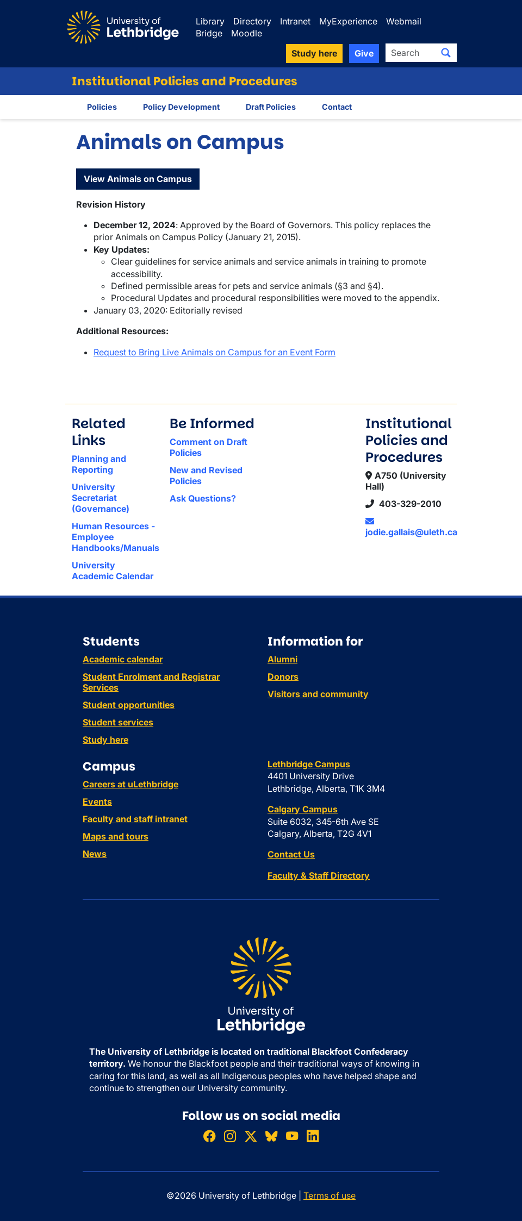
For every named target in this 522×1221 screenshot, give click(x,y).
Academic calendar (123, 659)
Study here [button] (314, 53)
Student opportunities (129, 704)
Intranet (295, 21)
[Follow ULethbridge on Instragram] (230, 1136)
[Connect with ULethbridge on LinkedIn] (312, 1136)
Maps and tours (115, 836)
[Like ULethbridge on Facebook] (209, 1136)
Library (210, 21)
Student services (118, 722)
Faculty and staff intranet (135, 818)
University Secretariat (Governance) (100, 497)
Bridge (209, 33)
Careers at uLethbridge (130, 784)
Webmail (403, 21)
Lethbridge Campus (309, 764)
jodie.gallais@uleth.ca (411, 527)
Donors (283, 676)
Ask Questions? (203, 498)
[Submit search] (446, 52)
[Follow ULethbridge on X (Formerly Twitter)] (250, 1136)
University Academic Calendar (112, 570)
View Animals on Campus (138, 178)
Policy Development (181, 106)
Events (97, 801)
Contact (337, 106)
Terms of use (329, 1195)
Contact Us (291, 854)
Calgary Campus (303, 809)
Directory (252, 21)
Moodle (246, 33)
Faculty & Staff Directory (319, 875)
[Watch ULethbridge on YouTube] (292, 1136)
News (95, 853)
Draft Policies (271, 106)
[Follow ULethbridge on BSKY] (271, 1136)
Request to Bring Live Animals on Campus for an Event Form (214, 352)
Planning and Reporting (99, 464)
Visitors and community (318, 693)
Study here (105, 739)
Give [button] (364, 53)
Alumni (282, 659)
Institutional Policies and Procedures (184, 81)
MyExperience (348, 21)
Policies (102, 106)
